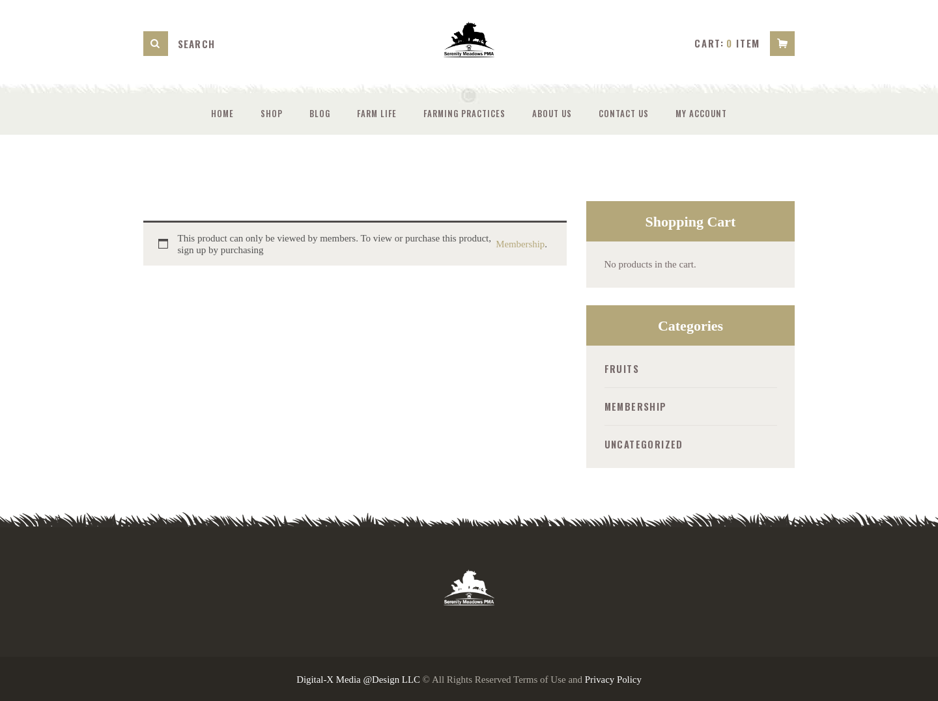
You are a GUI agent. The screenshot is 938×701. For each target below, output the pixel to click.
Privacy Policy (613, 678)
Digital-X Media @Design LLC (358, 678)
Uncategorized (643, 443)
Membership (520, 244)
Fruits (621, 368)
